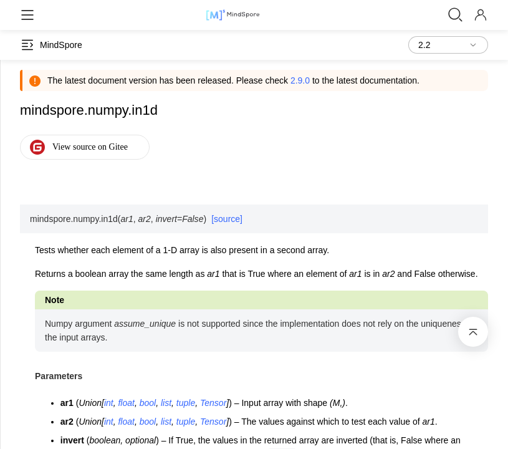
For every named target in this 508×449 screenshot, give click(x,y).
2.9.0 (300, 80)
